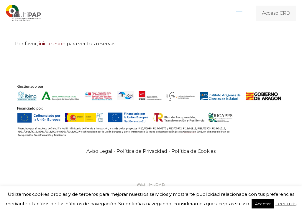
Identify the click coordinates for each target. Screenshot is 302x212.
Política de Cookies (193, 151)
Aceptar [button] (263, 203)
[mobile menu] (239, 13)
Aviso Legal (99, 151)
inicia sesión (52, 44)
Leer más (285, 203)
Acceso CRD (276, 13)
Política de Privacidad (141, 151)
